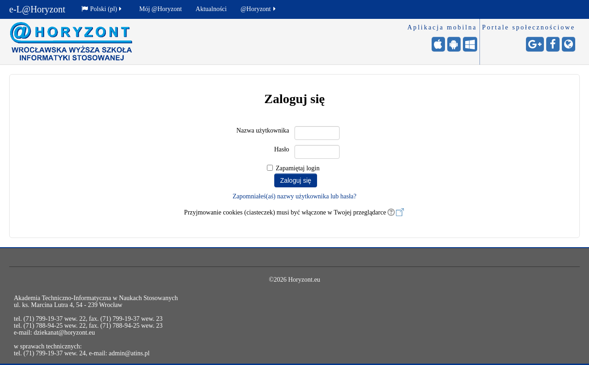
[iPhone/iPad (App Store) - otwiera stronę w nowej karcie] (438, 44)
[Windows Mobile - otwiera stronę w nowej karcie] (470, 44)
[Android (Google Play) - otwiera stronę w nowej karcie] (454, 44)
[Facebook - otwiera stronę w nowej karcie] (553, 44)
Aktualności (211, 9)
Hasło (281, 149)
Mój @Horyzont (160, 9)
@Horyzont (259, 9)
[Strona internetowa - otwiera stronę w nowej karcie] (568, 44)
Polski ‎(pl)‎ (102, 9)
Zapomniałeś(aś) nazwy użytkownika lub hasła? (294, 196)
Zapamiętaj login (297, 168)
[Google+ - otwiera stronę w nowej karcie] (535, 44)
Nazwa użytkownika (263, 130)
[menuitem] (104, 9)
